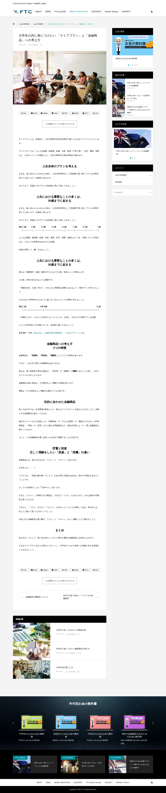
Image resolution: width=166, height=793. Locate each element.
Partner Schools (111, 12)
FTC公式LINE (60, 12)
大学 (40, 45)
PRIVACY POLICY (122, 782)
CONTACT (126, 12)
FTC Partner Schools (93, 782)
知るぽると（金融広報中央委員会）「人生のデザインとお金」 (60, 333)
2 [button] (130, 65)
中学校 (79, 653)
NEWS (48, 12)
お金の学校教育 (33, 45)
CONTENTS (96, 12)
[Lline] (55, 113)
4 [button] (135, 65)
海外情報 (118, 182)
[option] (132, 50)
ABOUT (38, 12)
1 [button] (128, 65)
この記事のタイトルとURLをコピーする (59, 124)
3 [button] (132, 65)
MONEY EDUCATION (78, 12)
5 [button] (137, 65)
